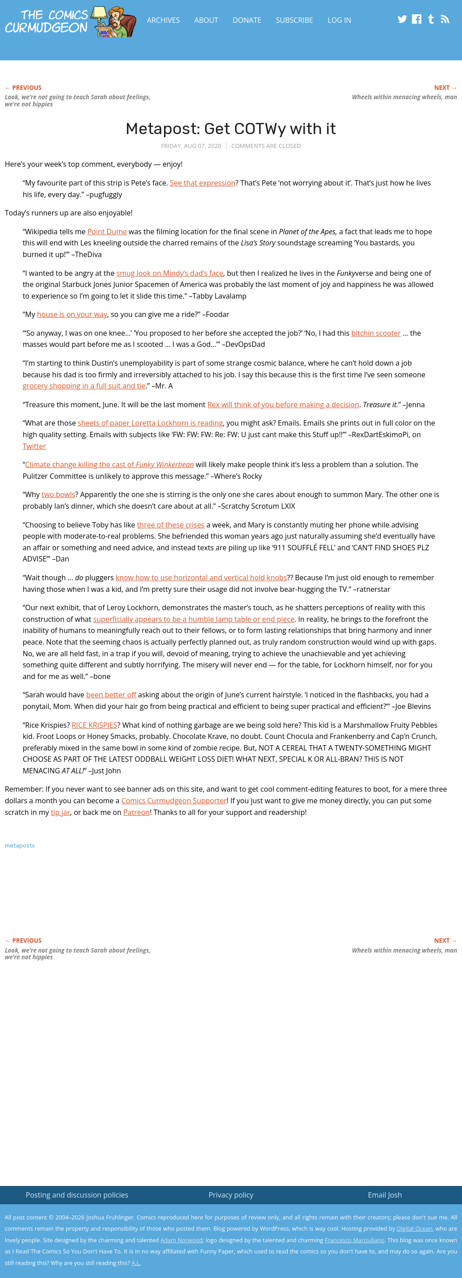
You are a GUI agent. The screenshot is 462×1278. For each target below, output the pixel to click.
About (206, 20)
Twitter (34, 446)
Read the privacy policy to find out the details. (382, 1222)
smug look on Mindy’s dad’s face (170, 273)
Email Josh (385, 1195)
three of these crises (171, 525)
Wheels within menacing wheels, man (405, 97)
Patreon (136, 812)
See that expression (202, 183)
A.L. (136, 1263)
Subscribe (294, 20)
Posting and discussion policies (77, 1195)
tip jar (60, 812)
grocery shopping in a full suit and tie (84, 386)
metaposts (20, 845)
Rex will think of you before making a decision (283, 404)
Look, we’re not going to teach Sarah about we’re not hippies (78, 100)
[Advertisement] (167, 902)
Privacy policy (231, 1195)
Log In (339, 20)
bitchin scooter (376, 333)
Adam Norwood (181, 1240)
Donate (247, 20)
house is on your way (72, 314)
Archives (163, 20)
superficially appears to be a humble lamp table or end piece (193, 619)
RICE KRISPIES (94, 725)
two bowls (58, 494)
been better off (111, 695)
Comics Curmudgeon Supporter (174, 801)
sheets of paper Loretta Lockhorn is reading (150, 423)
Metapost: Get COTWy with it (231, 128)
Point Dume (107, 231)
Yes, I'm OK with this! (386, 1244)
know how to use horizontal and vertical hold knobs (201, 577)
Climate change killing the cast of (109, 464)
